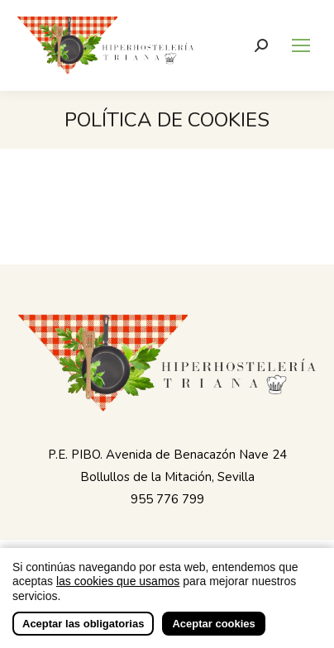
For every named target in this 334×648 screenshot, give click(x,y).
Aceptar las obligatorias (83, 625)
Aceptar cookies (213, 625)
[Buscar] (261, 45)
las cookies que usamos (117, 582)
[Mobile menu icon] (300, 45)
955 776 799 (167, 499)
